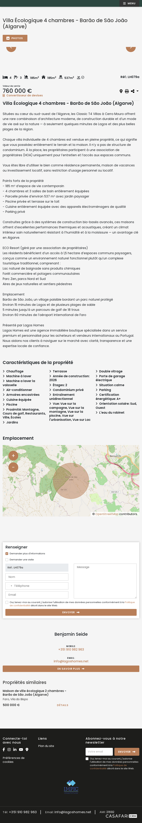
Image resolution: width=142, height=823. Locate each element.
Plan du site (46, 746)
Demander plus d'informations (27, 553)
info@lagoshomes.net (71, 661)
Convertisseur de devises (23, 95)
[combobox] (9, 586)
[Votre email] (99, 752)
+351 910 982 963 (71, 649)
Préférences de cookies (14, 760)
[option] (16, 60)
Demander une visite (22, 559)
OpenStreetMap (107, 514)
